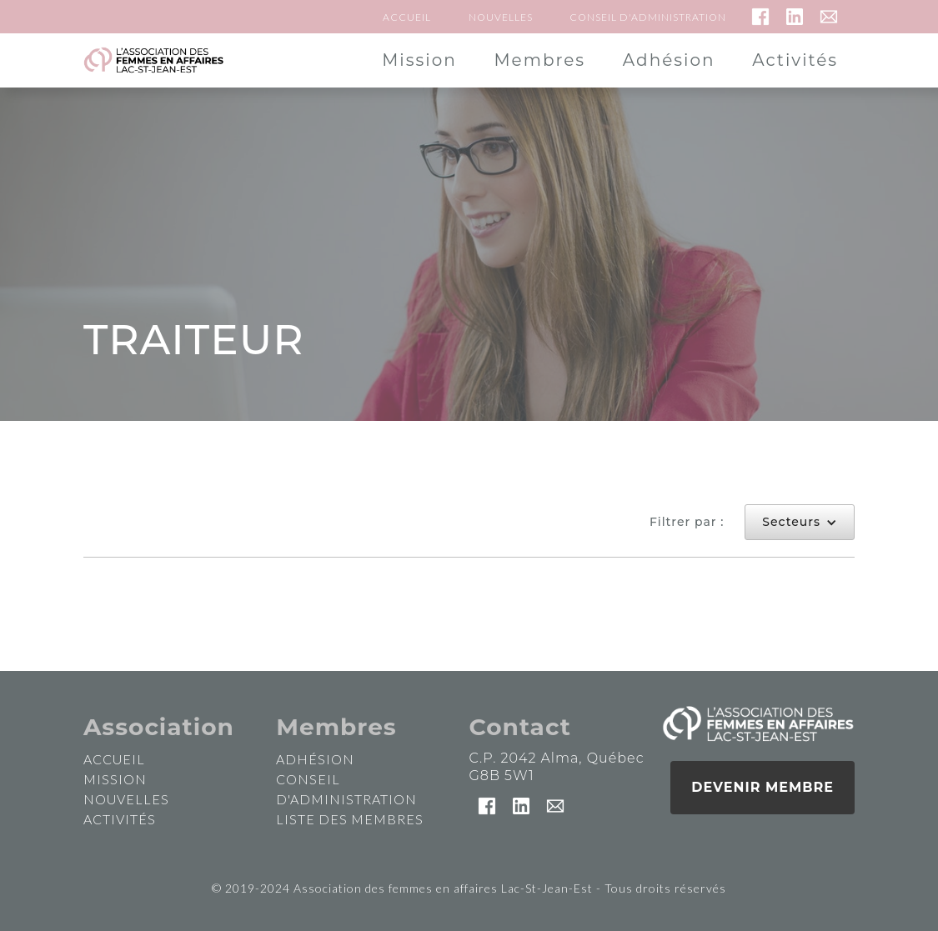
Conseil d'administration (647, 17)
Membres (539, 60)
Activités (795, 60)
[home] (153, 60)
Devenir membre (762, 787)
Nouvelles (501, 17)
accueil (114, 759)
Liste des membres (350, 819)
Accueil (407, 17)
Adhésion (669, 60)
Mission (419, 60)
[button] (799, 522)
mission (115, 779)
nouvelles (126, 799)
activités (119, 819)
